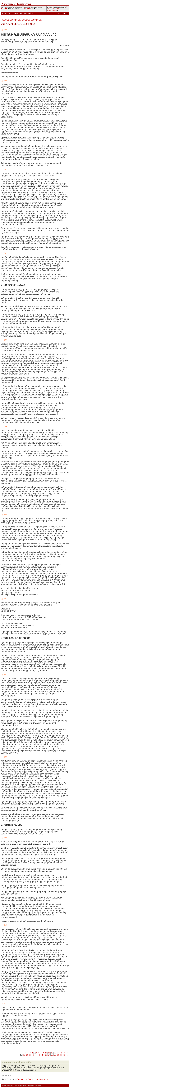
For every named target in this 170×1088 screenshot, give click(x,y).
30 (58, 1055)
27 (49, 1055)
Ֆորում (15, 13)
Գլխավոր (6, 13)
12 (52, 1053)
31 (61, 1055)
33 (67, 1055)
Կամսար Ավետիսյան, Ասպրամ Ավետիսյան (21, 20)
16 (64, 1053)
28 (52, 1055)
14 (58, 1053)
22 (33, 1055)
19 (24, 1055)
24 (40, 1055)
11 (49, 1053)
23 (36, 1055)
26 (46, 1055)
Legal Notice (38, 1085)
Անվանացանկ (26, 13)
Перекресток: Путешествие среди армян (32, 1079)
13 (55, 1053)
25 (43, 1055)
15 (61, 1053)
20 (27, 1055)
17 (67, 1053)
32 (64, 1055)
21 (30, 1055)
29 (55, 1055)
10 (46, 1053)
